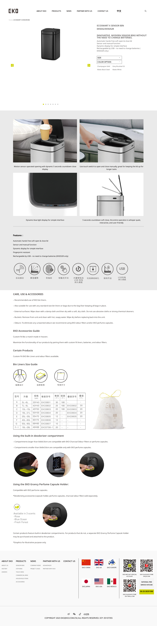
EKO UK (99, 567)
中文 (119, 10)
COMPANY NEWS (35, 565)
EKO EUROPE (111, 567)
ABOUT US (5, 565)
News (70, 11)
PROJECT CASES (35, 569)
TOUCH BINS (20, 572)
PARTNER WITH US (85, 11)
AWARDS (4, 572)
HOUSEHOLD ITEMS (22, 578)
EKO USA (99, 586)
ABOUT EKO (42, 11)
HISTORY (4, 569)
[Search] (145, 11)
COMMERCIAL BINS (22, 575)
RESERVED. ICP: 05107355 (101, 618)
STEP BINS (19, 569)
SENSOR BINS (20, 565)
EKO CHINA (86, 567)
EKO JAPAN (86, 586)
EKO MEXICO (111, 586)
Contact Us (103, 11)
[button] (12, 65)
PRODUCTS (57, 11)
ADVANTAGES (47, 565)
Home (10, 20)
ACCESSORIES (20, 582)
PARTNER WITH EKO (49, 569)
